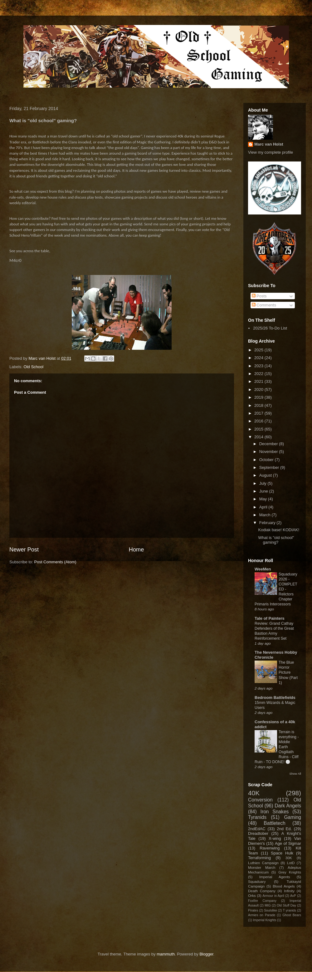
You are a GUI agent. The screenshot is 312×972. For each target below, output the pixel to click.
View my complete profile (270, 152)
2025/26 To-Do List (270, 328)
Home (136, 549)
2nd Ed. (284, 828)
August (266, 475)
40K (254, 792)
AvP (293, 895)
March (265, 514)
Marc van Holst (268, 144)
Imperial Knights (264, 920)
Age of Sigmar (288, 843)
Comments (264, 305)
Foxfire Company (262, 900)
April (264, 507)
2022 (259, 373)
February (268, 522)
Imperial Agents (274, 877)
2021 (259, 381)
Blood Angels (284, 886)
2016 (259, 421)
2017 (259, 413)
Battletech (274, 823)
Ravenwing (270, 848)
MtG (268, 905)
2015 (259, 429)
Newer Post (24, 549)
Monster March (261, 867)
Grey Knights (289, 872)
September (269, 467)
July (263, 483)
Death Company (261, 891)
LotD (291, 863)
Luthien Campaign (263, 863)
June (264, 491)
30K (288, 858)
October (267, 459)
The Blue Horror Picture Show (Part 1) (288, 672)
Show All (295, 773)
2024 (259, 357)
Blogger (206, 954)
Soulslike (270, 910)
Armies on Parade (261, 915)
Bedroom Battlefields (275, 697)
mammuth (166, 954)
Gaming (292, 817)
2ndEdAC (257, 828)
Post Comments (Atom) (55, 562)
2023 (259, 365)
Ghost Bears (291, 915)
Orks (252, 895)
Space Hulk (282, 853)
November (269, 451)
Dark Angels (288, 805)
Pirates (253, 910)
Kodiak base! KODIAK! (278, 529)
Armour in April (273, 895)
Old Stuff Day (286, 905)
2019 (259, 397)
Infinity (289, 891)
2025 (259, 350)
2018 (259, 405)
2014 (259, 437)
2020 (259, 389)
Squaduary (257, 881)
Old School (34, 366)
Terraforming (259, 857)
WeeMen (263, 569)
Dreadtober (258, 833)
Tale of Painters (270, 618)
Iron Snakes (275, 811)
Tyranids (257, 817)
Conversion (260, 799)
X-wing (275, 838)
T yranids (289, 910)
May (263, 499)
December (269, 443)
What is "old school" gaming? (276, 540)
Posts (259, 296)
